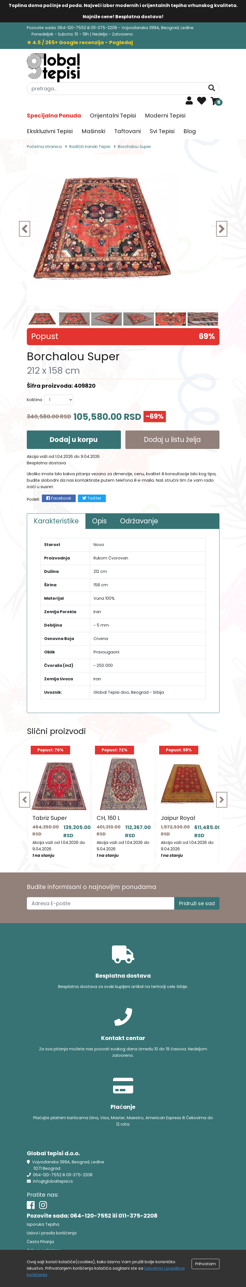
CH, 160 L (108, 818)
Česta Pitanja (40, 1241)
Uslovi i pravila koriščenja (52, 1233)
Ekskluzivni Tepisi (50, 131)
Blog (189, 131)
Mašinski (93, 131)
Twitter (91, 498)
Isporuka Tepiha (43, 1224)
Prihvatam (205, 1264)
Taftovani (127, 131)
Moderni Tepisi (165, 115)
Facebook (58, 498)
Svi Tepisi (162, 131)
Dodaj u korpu (74, 439)
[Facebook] (31, 1205)
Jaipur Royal (178, 818)
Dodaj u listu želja (172, 439)
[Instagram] (43, 1205)
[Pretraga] (211, 88)
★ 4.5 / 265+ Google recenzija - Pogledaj (80, 42)
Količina (34, 400)
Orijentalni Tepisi (113, 115)
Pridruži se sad (197, 903)
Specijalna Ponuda (54, 115)
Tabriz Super (49, 818)
